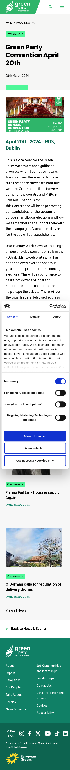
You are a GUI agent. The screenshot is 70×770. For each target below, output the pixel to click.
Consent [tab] (12, 316)
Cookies (42, 705)
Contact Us (44, 685)
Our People (13, 687)
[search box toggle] (50, 6)
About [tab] (57, 316)
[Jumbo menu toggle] (62, 7)
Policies (11, 702)
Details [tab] (35, 316)
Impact (10, 673)
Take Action (14, 694)
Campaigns (13, 680)
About (10, 665)
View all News (16, 610)
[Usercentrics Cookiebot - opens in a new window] (50, 306)
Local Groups (45, 678)
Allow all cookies (35, 436)
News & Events (25, 22)
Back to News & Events (29, 628)
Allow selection (35, 448)
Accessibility (45, 712)
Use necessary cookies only (35, 460)
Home (9, 22)
